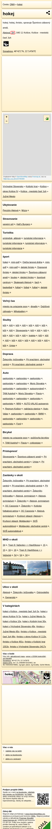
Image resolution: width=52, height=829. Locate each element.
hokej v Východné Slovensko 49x (19, 626)
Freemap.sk (36, 176)
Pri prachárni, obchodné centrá (27, 364)
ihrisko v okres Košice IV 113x (31, 636)
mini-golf (15, 262)
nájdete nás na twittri (14, 751)
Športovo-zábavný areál (29, 457)
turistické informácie (33, 238)
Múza (24, 210)
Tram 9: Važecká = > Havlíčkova (24, 545)
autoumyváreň (37, 388)
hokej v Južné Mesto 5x (33, 616)
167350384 (7, 658)
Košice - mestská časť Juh (33, 191)
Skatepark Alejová (22, 282)
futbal (18, 287)
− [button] (6, 121)
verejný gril (8, 224)
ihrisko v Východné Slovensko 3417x (28, 646)
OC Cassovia (11, 506)
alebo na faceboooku (14, 755)
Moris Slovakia (37, 383)
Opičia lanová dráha (32, 262)
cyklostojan (35, 443)
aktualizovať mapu (17, 656)
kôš (4, 325)
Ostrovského (43, 592)
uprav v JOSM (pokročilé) (36, 656)
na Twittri (28, 794)
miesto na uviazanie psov (15, 306)
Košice (43, 186)
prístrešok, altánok (12, 238)
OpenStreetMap (22, 176)
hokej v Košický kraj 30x (34, 621)
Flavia (39, 393)
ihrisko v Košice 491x (13, 642)
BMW (41, 414)
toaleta (32, 335)
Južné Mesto (9, 196)
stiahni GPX (7, 663)
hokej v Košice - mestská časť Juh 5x (21, 611)
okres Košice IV (10, 191)
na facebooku (21, 792)
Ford (18, 424)
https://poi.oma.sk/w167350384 (13, 179)
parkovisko (8, 378)
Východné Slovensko (13, 186)
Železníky (21, 501)
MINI (18, 404)
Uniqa (12, 345)
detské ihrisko (27, 267)
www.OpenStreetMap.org (35, 814)
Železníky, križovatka (13, 359)
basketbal (7, 287)
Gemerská (10, 597)
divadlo (34, 306)
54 (15, 555)
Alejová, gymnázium (25, 496)
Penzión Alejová (10, 210)
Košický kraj (32, 186)
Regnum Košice (13, 409)
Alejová (9, 32)
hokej (19, 4)
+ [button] (6, 117)
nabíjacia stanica (32, 409)
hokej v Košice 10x (12, 621)
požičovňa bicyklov (40, 438)
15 (44, 545)
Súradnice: (8, 51)
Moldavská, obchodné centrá (33, 526)
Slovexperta (21, 330)
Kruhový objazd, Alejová (29, 516)
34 (4, 545)
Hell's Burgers (23, 224)
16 (9, 550)
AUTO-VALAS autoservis (36, 404)
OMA (12, 4)
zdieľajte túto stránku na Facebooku (18, 793)
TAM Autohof (9, 393)
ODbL (33, 816)
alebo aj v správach (13, 759)
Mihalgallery (20, 311)
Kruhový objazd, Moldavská (16, 521)
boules (14, 277)
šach (36, 282)
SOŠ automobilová (12, 531)
